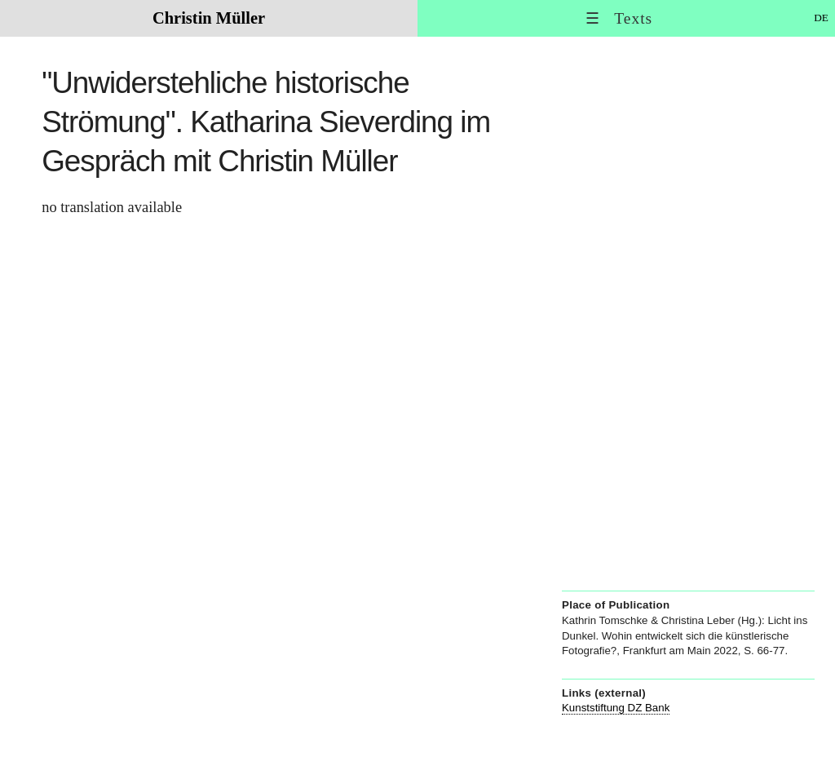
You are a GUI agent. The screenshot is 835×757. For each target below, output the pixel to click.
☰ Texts (618, 18)
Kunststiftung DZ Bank (615, 708)
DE (821, 17)
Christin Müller (208, 18)
